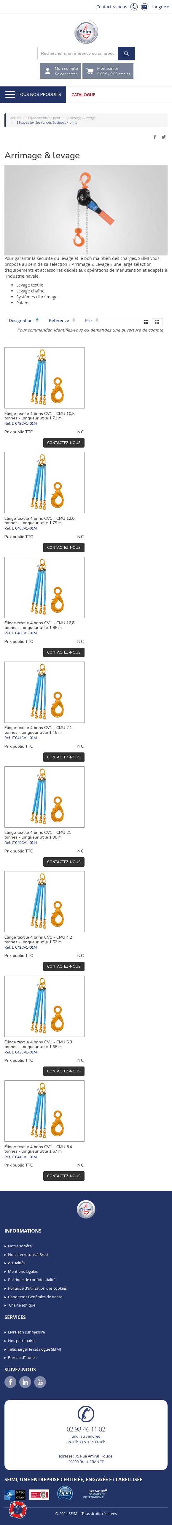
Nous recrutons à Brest (28, 1254)
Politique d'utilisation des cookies (37, 1288)
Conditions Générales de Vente (35, 1296)
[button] (17, 1509)
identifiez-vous (68, 330)
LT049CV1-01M (24, 842)
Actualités (16, 1262)
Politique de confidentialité (31, 1279)
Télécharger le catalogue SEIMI (34, 1349)
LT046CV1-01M (24, 528)
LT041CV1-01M (24, 738)
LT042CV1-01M (24, 947)
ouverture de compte (142, 330)
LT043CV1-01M (24, 1052)
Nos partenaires (22, 1340)
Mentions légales (23, 1271)
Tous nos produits (33, 95)
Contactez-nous (111, 6)
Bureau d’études (22, 1357)
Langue (160, 6)
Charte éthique (21, 1305)
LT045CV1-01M (24, 423)
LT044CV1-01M (24, 1157)
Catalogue (83, 94)
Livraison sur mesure (26, 1332)
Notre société (20, 1246)
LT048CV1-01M (24, 633)
